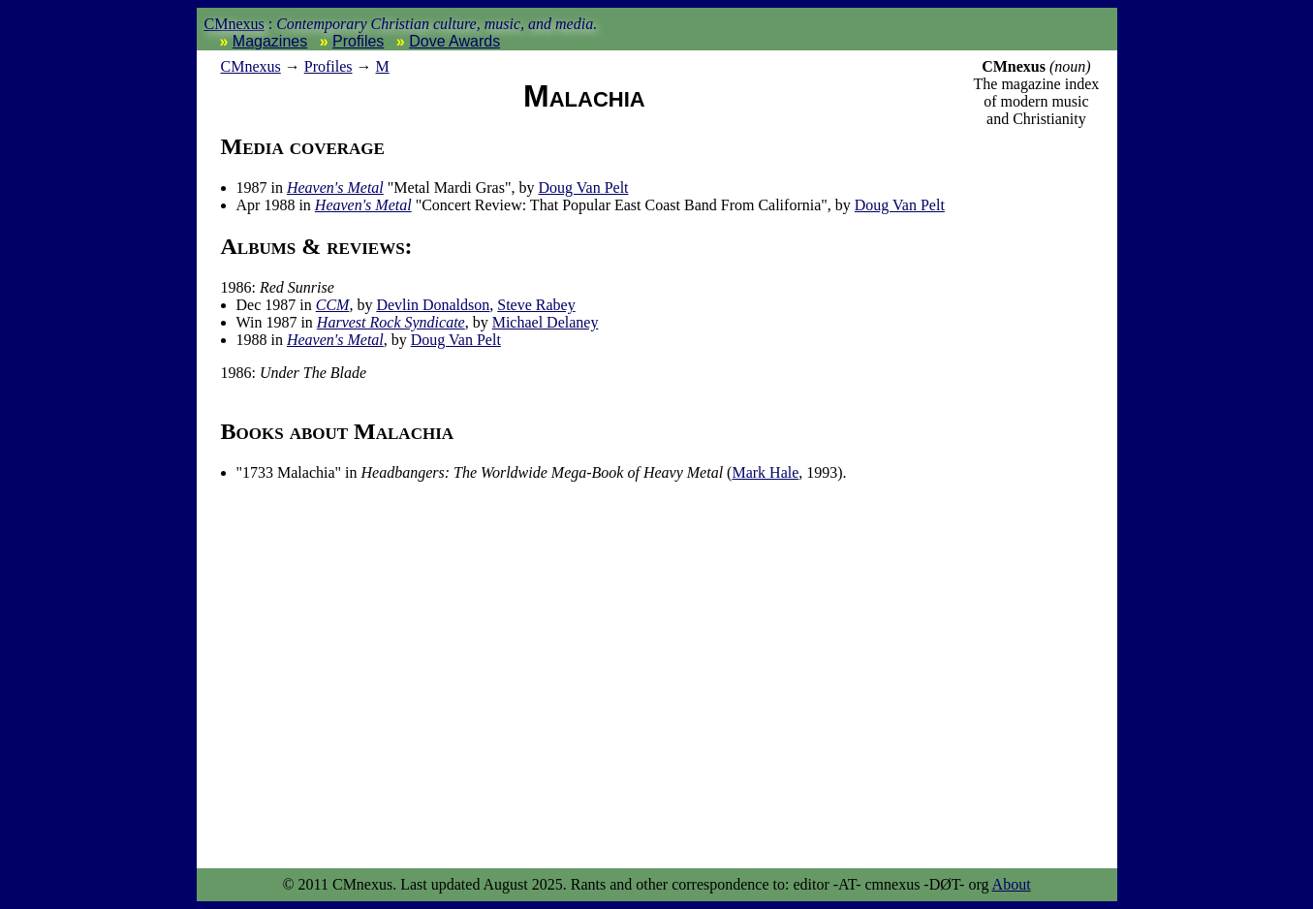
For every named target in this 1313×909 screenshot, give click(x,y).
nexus (251, 66)
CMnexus (234, 24)
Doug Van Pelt (583, 187)
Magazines (270, 41)
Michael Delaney (545, 322)
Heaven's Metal (335, 187)
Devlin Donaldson (432, 305)
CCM (333, 305)
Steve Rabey (536, 305)
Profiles (358, 41)
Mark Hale (765, 472)
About (1011, 884)
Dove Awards (454, 41)
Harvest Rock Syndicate (391, 322)
